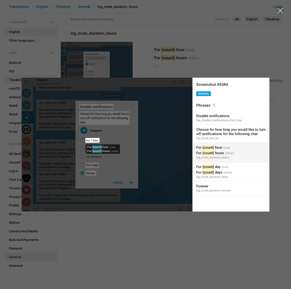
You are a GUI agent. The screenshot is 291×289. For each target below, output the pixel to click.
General (203, 93)
